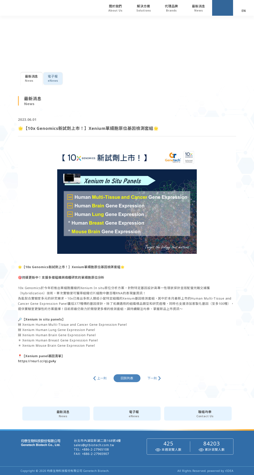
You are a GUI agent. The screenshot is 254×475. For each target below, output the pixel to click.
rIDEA (229, 471)
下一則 (152, 378)
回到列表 (127, 378)
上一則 (102, 378)
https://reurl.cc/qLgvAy (37, 361)
